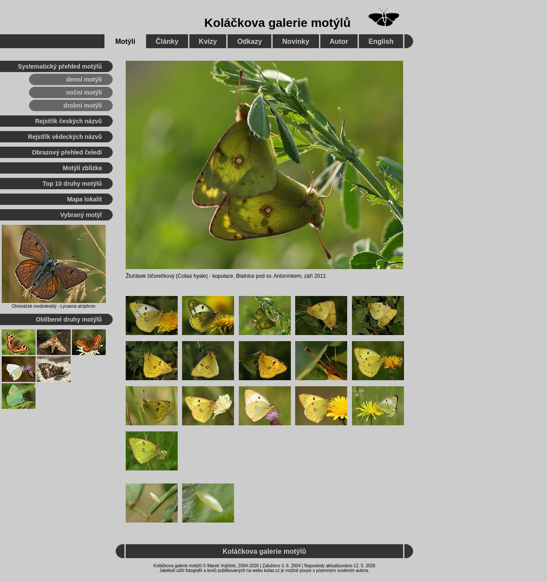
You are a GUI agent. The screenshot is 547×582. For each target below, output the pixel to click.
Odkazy (249, 41)
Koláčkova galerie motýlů (277, 23)
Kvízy (208, 41)
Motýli (125, 41)
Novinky (295, 41)
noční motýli (84, 92)
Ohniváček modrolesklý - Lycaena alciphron (53, 306)
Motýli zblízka (82, 167)
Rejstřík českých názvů (68, 121)
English (381, 41)
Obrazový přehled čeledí (67, 152)
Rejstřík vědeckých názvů (65, 136)
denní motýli (84, 79)
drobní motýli (82, 105)
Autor (339, 41)
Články (167, 41)
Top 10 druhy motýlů (72, 183)
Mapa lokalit (84, 199)
